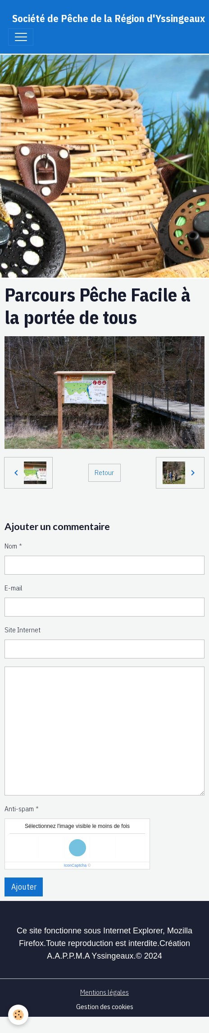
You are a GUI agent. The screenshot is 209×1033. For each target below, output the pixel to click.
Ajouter (23, 887)
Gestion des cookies (104, 1006)
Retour (104, 472)
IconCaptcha (75, 865)
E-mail (14, 587)
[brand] (108, 18)
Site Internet (23, 629)
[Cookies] (18, 1015)
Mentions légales (104, 991)
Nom (11, 545)
